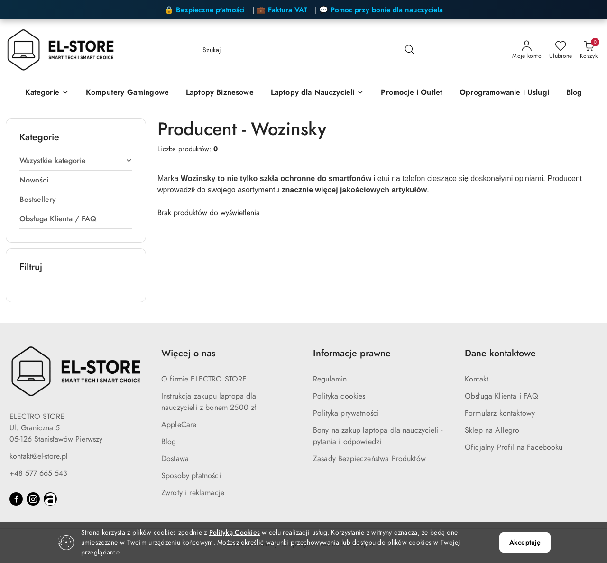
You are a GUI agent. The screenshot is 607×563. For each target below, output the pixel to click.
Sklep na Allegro (492, 430)
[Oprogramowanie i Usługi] (504, 93)
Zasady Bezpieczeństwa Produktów (369, 459)
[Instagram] (33, 499)
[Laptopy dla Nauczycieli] (317, 93)
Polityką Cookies (234, 532)
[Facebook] (16, 499)
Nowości (33, 180)
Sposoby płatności (191, 476)
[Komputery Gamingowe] (127, 93)
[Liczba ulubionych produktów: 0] (560, 50)
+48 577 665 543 (38, 473)
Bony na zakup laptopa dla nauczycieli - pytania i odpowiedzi (377, 436)
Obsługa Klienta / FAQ (57, 219)
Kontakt (476, 379)
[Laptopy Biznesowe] (220, 93)
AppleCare (178, 424)
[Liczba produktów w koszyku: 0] (588, 50)
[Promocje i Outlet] (411, 93)
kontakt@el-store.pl (38, 456)
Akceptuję (525, 542)
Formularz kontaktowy (500, 413)
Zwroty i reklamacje (192, 493)
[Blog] (574, 93)
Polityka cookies (339, 396)
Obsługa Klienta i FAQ (501, 396)
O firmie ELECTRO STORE (204, 379)
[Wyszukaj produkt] (308, 50)
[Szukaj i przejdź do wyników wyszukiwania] (409, 50)
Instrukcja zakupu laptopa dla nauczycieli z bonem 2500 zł (209, 402)
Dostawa (175, 459)
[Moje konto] (526, 50)
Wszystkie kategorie (75, 160)
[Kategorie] (47, 93)
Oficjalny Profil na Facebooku (514, 447)
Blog (168, 441)
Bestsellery (37, 199)
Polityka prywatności (346, 413)
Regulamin (330, 379)
